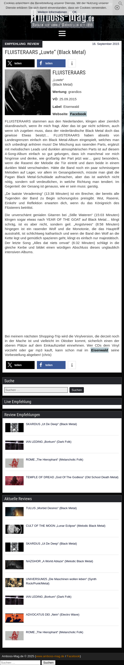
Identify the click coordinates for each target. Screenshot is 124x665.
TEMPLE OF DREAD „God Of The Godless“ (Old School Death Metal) (72, 477)
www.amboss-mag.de (50, 656)
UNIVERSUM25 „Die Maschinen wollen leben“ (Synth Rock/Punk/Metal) (61, 581)
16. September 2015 (105, 44)
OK (74, 12)
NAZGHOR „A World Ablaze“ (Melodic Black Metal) (59, 561)
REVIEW (33, 44)
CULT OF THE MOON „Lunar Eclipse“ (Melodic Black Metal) (65, 525)
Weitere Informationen (52, 12)
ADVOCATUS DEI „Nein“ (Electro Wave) (52, 614)
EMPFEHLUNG (15, 44)
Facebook (78, 114)
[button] (120, 4)
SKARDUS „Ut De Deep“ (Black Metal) (51, 424)
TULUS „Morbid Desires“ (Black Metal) (51, 508)
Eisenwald (99, 350)
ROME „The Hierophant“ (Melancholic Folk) (54, 459)
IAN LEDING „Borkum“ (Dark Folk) (49, 441)
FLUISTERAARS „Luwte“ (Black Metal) (45, 52)
